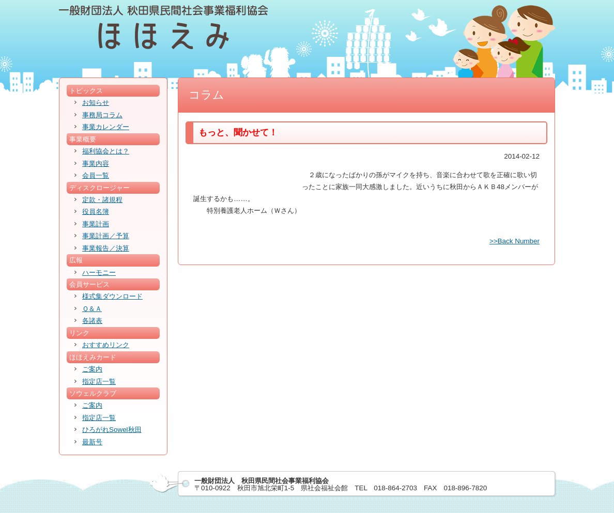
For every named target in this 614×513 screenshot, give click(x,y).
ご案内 (92, 369)
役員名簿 (95, 211)
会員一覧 (95, 175)
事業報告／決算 (105, 248)
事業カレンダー (105, 127)
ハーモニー (99, 272)
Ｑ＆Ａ (92, 309)
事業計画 (95, 224)
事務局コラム (102, 115)
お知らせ (95, 102)
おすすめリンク (105, 345)
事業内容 (95, 163)
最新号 (92, 442)
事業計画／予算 (105, 236)
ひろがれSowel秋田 (112, 429)
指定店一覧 (99, 381)
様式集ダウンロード (112, 296)
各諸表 (92, 320)
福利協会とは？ (105, 151)
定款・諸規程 (102, 200)
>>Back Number (514, 241)
